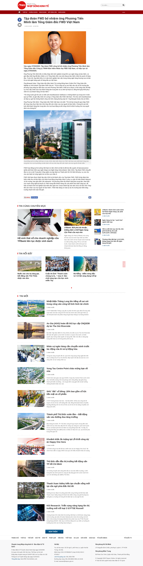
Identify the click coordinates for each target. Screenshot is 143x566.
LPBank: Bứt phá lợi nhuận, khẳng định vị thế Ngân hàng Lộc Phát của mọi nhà (76, 230)
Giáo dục (92, 538)
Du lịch (76, 538)
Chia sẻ (35, 197)
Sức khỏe (84, 538)
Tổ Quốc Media (102, 538)
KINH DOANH (42, 12)
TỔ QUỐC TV (128, 538)
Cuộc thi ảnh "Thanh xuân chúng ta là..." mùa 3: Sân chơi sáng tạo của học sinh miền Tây (57, 277)
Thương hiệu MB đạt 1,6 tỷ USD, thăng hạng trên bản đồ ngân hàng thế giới (113, 241)
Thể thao (68, 538)
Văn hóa (61, 538)
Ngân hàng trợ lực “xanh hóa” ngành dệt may (112, 221)
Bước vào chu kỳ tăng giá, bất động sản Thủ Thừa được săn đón (28, 276)
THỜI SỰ (25, 12)
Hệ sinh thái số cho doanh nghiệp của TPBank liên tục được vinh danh (38, 239)
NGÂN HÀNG (61, 12)
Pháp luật (52, 538)
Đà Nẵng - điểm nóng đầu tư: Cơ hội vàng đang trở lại (85, 275)
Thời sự (23, 538)
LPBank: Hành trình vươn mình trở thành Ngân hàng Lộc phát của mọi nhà (113, 211)
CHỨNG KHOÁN (33, 12)
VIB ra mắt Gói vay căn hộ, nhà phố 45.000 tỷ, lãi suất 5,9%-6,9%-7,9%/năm (112, 231)
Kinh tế (44, 538)
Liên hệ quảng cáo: (60, 556)
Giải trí (37, 538)
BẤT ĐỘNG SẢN (52, 12)
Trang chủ (15, 538)
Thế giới (30, 538)
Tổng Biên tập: (15, 559)
